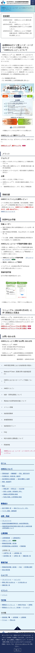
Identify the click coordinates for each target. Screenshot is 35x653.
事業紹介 (4, 503)
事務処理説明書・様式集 (9, 543)
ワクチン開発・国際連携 (9, 511)
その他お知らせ (22, 582)
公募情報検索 (6, 538)
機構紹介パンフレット (8, 604)
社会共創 (21, 488)
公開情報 (23, 617)
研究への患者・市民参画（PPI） (12, 491)
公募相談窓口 (16, 538)
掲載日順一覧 (27, 556)
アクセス (4, 620)
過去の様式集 (6, 570)
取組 (3, 486)
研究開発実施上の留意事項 (10, 546)
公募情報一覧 (18, 553)
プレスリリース (6, 520)
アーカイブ (26, 607)
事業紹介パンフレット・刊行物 (11, 607)
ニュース (4, 575)
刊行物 (3, 600)
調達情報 (6, 617)
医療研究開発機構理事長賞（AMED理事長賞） (15, 523)
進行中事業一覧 (6, 508)
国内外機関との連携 (24, 479)
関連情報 (23, 546)
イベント (4, 590)
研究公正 (13, 488)
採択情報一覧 (7, 556)
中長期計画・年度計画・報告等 (11, 476)
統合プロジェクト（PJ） (21, 508)
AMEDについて (7, 469)
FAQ (20, 567)
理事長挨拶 (5, 473)
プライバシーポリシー (21, 644)
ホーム (3, 463)
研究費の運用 (28, 567)
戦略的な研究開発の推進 (10, 494)
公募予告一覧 (7, 553)
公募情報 (4, 533)
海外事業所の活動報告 (8, 479)
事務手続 (4, 562)
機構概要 (14, 473)
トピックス (17, 579)
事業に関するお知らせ (8, 582)
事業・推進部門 (6, 481)
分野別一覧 (17, 556)
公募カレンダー (9, 540)
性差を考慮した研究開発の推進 (12, 497)
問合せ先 (12, 620)
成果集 (30, 604)
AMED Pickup (22, 604)
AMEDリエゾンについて (8, 211)
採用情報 (15, 617)
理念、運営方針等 (24, 473)
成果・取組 (5, 516)
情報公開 (6, 488)
